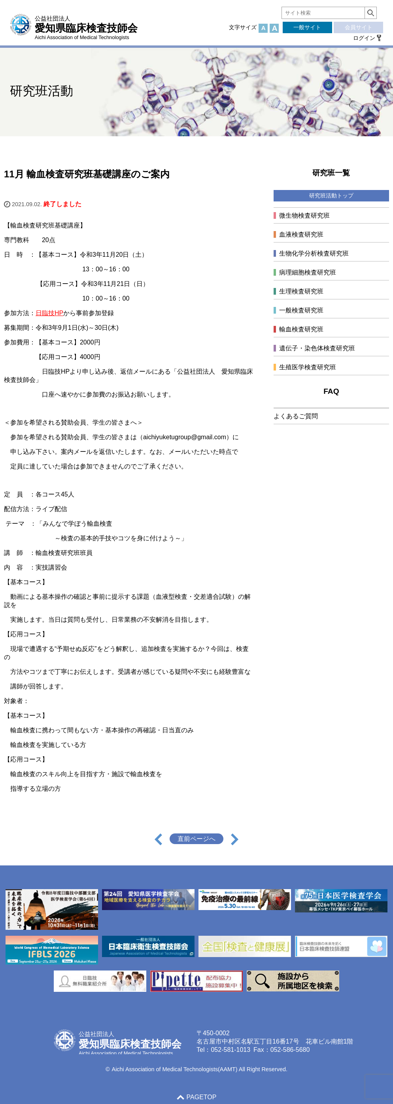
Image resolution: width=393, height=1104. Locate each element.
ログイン (364, 38)
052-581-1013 (230, 1049)
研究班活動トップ (331, 195)
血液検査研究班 (301, 234)
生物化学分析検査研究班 (314, 253)
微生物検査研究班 (304, 215)
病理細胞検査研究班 (307, 272)
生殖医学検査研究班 (307, 367)
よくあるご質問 (296, 416)
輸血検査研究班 (301, 329)
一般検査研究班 (301, 310)
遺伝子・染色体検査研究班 (317, 348)
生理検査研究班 (301, 291)
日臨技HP (49, 313)
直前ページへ (196, 838)
